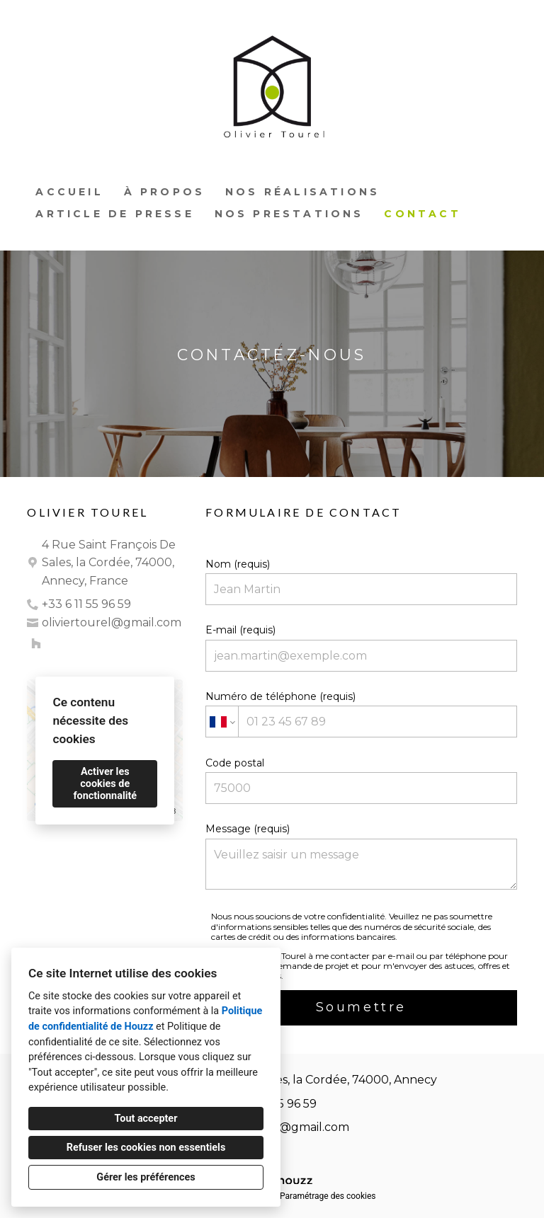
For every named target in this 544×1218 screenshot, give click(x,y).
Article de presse (114, 213)
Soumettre (361, 1007)
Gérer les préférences (145, 1177)
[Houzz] (36, 643)
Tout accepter (146, 1119)
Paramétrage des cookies (327, 1196)
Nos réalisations (302, 191)
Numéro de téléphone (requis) (360, 713)
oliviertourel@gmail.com (111, 622)
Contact (422, 213)
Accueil (69, 191)
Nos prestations (289, 213)
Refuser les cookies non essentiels (146, 1148)
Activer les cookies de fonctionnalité (105, 784)
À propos (164, 191)
